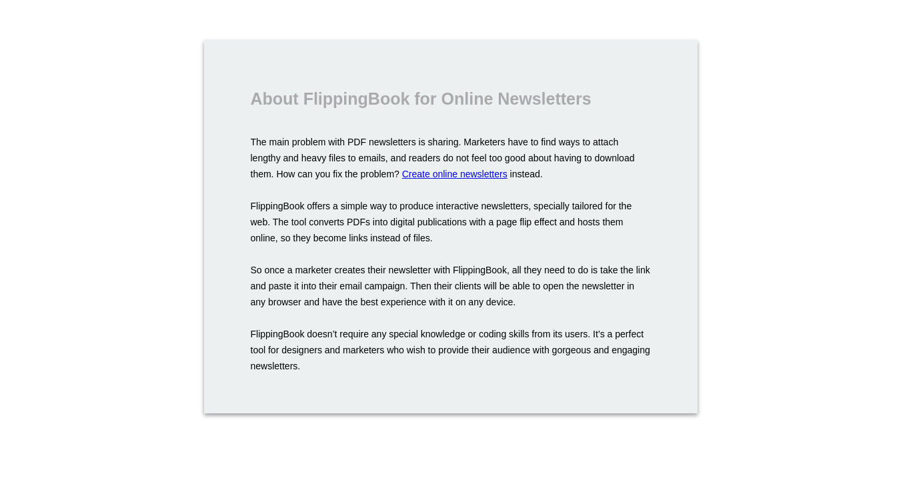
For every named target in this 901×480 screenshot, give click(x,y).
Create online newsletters (455, 174)
